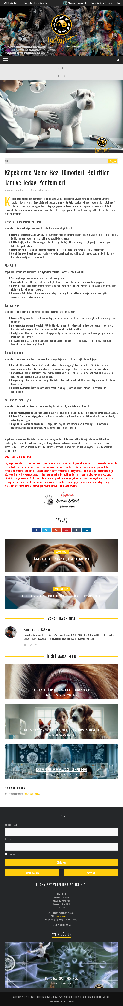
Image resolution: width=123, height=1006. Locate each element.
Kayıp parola (32, 873)
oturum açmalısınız (31, 793)
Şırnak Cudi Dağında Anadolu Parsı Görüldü (30, 2)
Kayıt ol (91, 873)
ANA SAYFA (54, 1001)
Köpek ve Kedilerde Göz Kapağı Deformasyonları (62, 690)
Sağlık (113, 161)
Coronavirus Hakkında (61, 978)
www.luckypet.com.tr (64, 916)
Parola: (8, 839)
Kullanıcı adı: (11, 824)
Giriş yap (61, 862)
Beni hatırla (13, 854)
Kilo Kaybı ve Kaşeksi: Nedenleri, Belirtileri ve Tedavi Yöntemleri (61, 730)
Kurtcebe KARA (41, 190)
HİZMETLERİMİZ (68, 1001)
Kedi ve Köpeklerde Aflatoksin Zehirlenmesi (61, 769)
